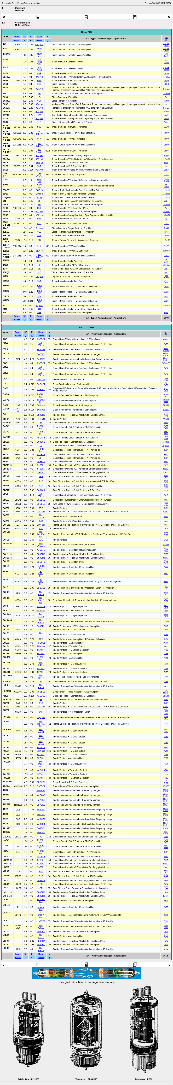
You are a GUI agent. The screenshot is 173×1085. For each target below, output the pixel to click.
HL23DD (7, 691)
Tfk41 (166, 390)
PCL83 (6, 747)
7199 (5, 309)
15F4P (6, 245)
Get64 (166, 287)
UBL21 (6, 884)
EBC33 (6, 445)
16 (165, 73)
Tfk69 (166, 528)
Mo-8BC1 (41, 692)
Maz (166, 831)
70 (163, 305)
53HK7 (6, 300)
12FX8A (6, 235)
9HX (39, 139)
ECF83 (6, 515)
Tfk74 (166, 664)
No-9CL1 (41, 643)
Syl (167, 73)
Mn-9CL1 (41, 770)
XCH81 (6, 948)
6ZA (39, 115)
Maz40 (165, 353)
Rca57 (167, 190)
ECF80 (6, 508)
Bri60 (166, 540)
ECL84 (6, 646)
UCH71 (6, 920)
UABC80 (7, 837)
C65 (39, 187)
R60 (40, 659)
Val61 (166, 410)
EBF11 (6, 465)
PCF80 (6, 703)
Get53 (166, 50)
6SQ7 (5, 194)
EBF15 (6, 472)
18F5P (6, 254)
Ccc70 (166, 127)
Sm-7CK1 (39, 60)
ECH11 (6, 554)
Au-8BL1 (41, 461)
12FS (39, 285)
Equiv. (17, 37)
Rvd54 (165, 355)
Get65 (166, 292)
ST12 (41, 228)
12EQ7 (6, 232)
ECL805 (6, 672)
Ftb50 (166, 503)
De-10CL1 (41, 663)
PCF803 (6, 721)
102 (165, 769)
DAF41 (6, 400)
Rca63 (167, 159)
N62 (42, 650)
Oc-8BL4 (41, 880)
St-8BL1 (40, 465)
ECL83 (6, 643)
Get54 (167, 94)
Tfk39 (167, 442)
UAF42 (6, 845)
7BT (37, 276)
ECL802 (6, 668)
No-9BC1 (41, 454)
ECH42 (6, 571)
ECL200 (6, 662)
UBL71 (6, 887)
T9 (42, 163)
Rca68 (167, 77)
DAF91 (6, 405)
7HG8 (5, 208)
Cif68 (166, 669)
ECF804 (6, 540)
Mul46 (166, 380)
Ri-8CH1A (41, 572)
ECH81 (6, 592)
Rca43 (166, 228)
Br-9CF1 (41, 809)
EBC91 (6, 458)
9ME (39, 261)
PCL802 (6, 774)
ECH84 (6, 606)
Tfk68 (166, 439)
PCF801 (6, 717)
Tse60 (166, 56)
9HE (41, 476)
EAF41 (6, 426)
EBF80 (6, 476)
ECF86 (6, 521)
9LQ (39, 122)
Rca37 (167, 305)
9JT (39, 309)
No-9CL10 (41, 634)
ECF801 (6, 525)
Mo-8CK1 (41, 790)
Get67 (166, 185)
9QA (39, 525)
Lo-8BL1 (41, 500)
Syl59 (166, 296)
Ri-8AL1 (40, 426)
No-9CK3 (41, 606)
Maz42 (165, 799)
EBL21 (6, 500)
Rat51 (167, 472)
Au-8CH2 (41, 550)
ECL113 (6, 657)
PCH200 (7, 729)
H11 (164, 89)
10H (39, 265)
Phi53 (166, 344)
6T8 (5, 201)
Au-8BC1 (41, 339)
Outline (39, 40)
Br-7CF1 (41, 814)
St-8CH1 (41, 415)
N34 (43, 525)
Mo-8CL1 (41, 824)
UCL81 (6, 935)
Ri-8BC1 (41, 449)
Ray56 (166, 63)
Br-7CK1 (41, 354)
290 (166, 276)
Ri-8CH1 (41, 566)
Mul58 (167, 446)
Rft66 (166, 533)
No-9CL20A (40, 533)
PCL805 (6, 778)
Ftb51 (166, 490)
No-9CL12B (39, 133)
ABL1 (5, 343)
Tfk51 (166, 658)
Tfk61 (166, 482)
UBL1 (5, 880)
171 (166, 260)
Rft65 (166, 650)
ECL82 (6, 639)
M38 (41, 45)
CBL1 (5, 367)
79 (167, 378)
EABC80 (7, 422)
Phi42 (166, 500)
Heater (17, 40)
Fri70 (166, 677)
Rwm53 (167, 339)
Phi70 (166, 606)
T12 (39, 288)
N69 (41, 170)
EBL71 (6, 503)
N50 (41, 112)
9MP (39, 73)
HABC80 (7, 682)
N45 (43, 419)
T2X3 (39, 64)
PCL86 (6, 758)
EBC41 (6, 449)
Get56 (167, 205)
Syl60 (166, 163)
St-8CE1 (41, 626)
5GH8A (6, 77)
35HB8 (6, 281)
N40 (41, 77)
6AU (37, 44)
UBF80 (6, 871)
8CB (38, 190)
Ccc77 (166, 151)
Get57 (167, 111)
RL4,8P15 (7, 781)
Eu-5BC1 (41, 786)
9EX (38, 162)
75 (4, 305)
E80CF (6, 419)
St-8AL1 (40, 389)
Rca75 (166, 187)
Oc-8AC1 (41, 384)
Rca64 (166, 181)
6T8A (5, 204)
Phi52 (166, 394)
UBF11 (6, 860)
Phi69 (166, 521)
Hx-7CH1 (41, 349)
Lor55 (166, 682)
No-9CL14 (41, 516)
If (30, 37)
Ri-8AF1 (41, 432)
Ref (166, 38)
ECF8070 (7, 543)
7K (37, 228)
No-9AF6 (41, 438)
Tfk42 (166, 626)
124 (164, 44)
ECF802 (6, 528)
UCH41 (6, 899)
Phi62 (166, 525)
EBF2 (5, 461)
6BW (39, 49)
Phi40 (166, 368)
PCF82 (6, 707)
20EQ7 (6, 272)
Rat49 (166, 349)
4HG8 (5, 73)
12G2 (5, 239)
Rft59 (166, 635)
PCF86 (6, 710)
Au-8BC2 (41, 696)
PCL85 (6, 754)
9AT (41, 630)
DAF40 (6, 394)
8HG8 (5, 219)
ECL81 (6, 633)
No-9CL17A (39, 144)
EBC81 (6, 454)
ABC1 (6, 339)
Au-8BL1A (41, 344)
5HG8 (5, 80)
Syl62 (166, 122)
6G (37, 305)
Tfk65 (166, 419)
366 (167, 44)
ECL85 (6, 650)
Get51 (166, 45)
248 (167, 68)
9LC (37, 155)
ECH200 (7, 614)
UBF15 (6, 867)
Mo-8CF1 (41, 819)
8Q (37, 194)
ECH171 (7, 610)
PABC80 (7, 699)
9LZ (39, 653)
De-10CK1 (39, 174)
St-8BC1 (41, 442)
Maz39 (165, 358)
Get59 (166, 119)
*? (166, 39)
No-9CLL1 (41, 677)
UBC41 (6, 851)
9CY (39, 84)
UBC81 (6, 856)
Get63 (166, 170)
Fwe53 (165, 469)
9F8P (5, 222)
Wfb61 (165, 512)
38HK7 (6, 291)
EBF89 (6, 485)
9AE (37, 77)
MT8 (41, 194)
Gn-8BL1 (41, 490)
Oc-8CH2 (41, 379)
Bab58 (166, 786)
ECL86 (6, 653)
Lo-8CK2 (41, 588)
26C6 (5, 276)
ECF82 (6, 512)
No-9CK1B (41, 593)
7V (41, 445)
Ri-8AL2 (40, 394)
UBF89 (6, 876)
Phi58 (166, 646)
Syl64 (167, 265)
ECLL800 (7, 676)
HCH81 (6, 685)
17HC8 (6, 251)
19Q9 (5, 265)
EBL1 (5, 494)
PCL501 (6, 769)
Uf (25, 37)
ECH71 (6, 587)
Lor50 (166, 505)
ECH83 (6, 598)
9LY (39, 650)
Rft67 (166, 535)
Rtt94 (166, 783)
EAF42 (6, 432)
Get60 (166, 235)
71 (163, 190)
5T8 (5, 93)
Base (39, 37)
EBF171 (6, 490)
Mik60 (166, 115)
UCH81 (6, 925)
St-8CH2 (41, 554)
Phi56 (166, 686)
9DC (39, 127)
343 (166, 691)
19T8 (5, 269)
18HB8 (6, 260)
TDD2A (6, 786)
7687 (5, 312)
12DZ (39, 179)
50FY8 (6, 296)
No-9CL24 (39, 150)
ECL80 (6, 630)
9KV (39, 235)
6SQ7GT (7, 197)
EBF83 (6, 480)
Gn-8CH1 (41, 610)
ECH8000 (7, 620)
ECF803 (6, 532)
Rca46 (166, 277)
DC (18, 411)
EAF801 (6, 437)
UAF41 (6, 840)
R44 (40, 396)
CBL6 (5, 373)
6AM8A (6, 101)
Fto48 (166, 941)
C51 (39, 182)
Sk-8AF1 (41, 782)
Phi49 (166, 374)
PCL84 (6, 751)
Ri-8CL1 (41, 657)
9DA (37, 89)
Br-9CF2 (41, 359)
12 (163, 194)
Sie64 (166, 423)
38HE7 (6, 285)
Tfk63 (166, 718)
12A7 (5, 228)
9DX (37, 111)
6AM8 (5, 97)
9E (39, 93)
